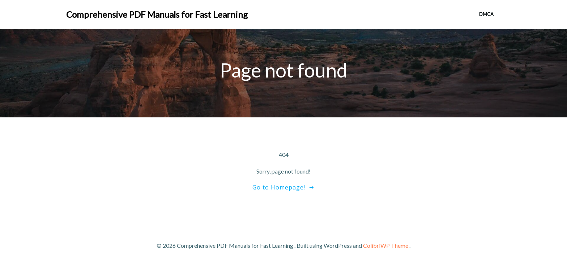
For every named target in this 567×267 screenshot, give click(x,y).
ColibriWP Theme (385, 245)
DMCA (486, 14)
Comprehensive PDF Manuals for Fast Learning (157, 14)
